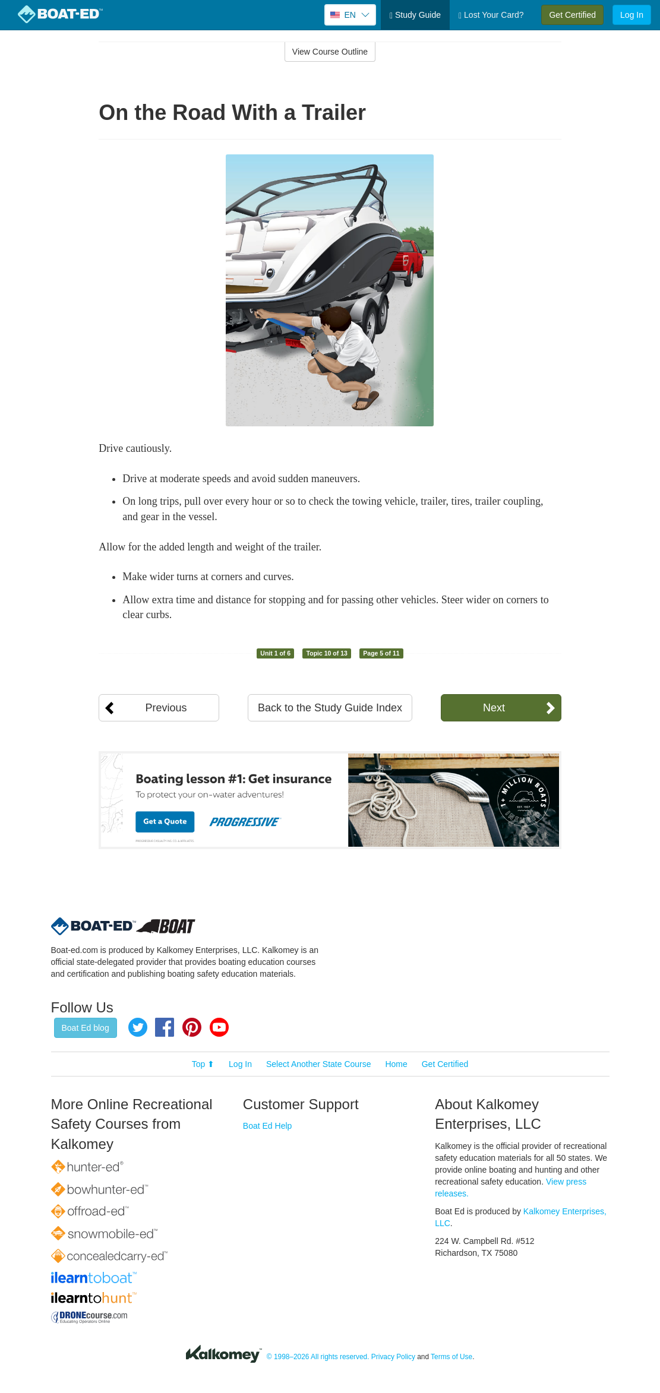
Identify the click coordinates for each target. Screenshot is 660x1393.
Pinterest (191, 1027)
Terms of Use (451, 1357)
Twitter (137, 1027)
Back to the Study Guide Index (330, 708)
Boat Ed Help (267, 1126)
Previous (166, 708)
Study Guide (415, 15)
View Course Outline (330, 51)
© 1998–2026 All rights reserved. (318, 1357)
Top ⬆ (203, 1064)
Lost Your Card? (491, 15)
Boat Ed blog (85, 1028)
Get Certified (572, 15)
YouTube (219, 1027)
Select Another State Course (318, 1064)
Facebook (164, 1027)
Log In (631, 15)
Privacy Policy (393, 1357)
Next (494, 708)
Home (396, 1064)
